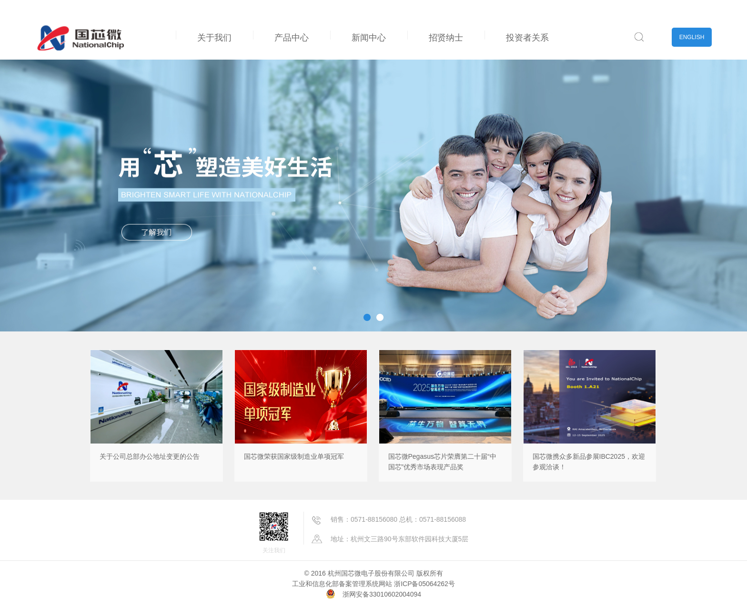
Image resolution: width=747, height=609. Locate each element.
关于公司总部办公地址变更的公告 (150, 456)
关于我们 (214, 37)
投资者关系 (527, 37)
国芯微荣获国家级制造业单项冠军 (294, 456)
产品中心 (291, 37)
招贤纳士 (446, 37)
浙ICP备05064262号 (424, 584)
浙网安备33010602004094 (382, 594)
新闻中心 (369, 37)
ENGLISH (692, 37)
